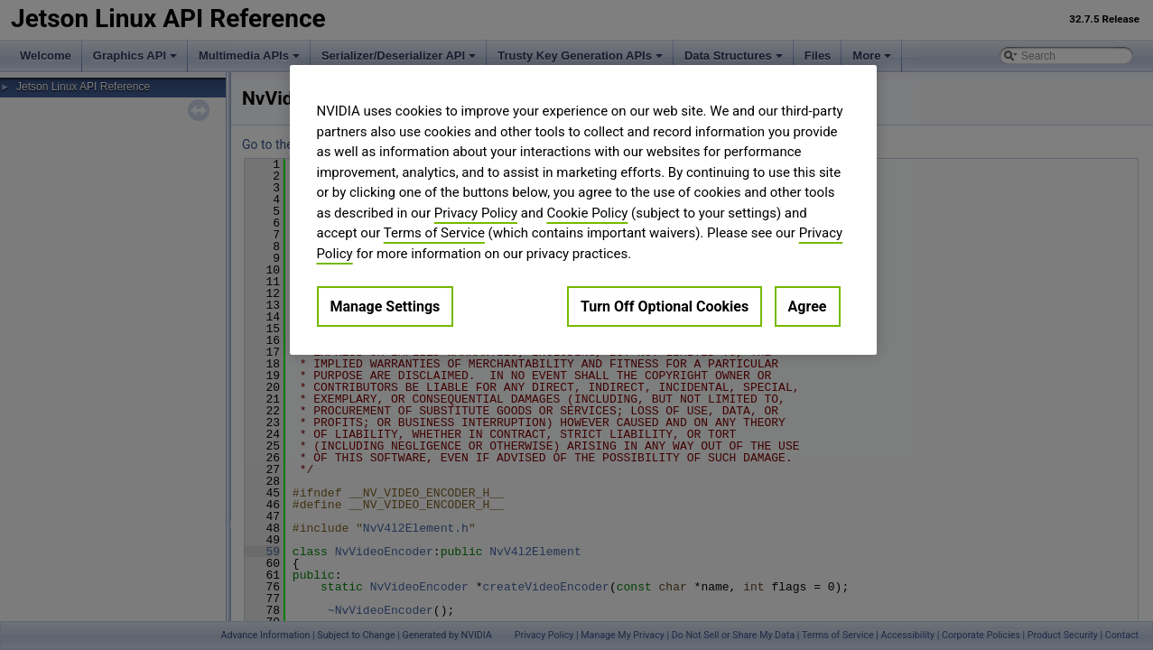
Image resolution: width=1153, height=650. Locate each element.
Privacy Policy (475, 213)
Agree (807, 306)
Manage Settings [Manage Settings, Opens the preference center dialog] (385, 306)
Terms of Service (434, 233)
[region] (583, 210)
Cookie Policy (587, 213)
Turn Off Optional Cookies (665, 306)
